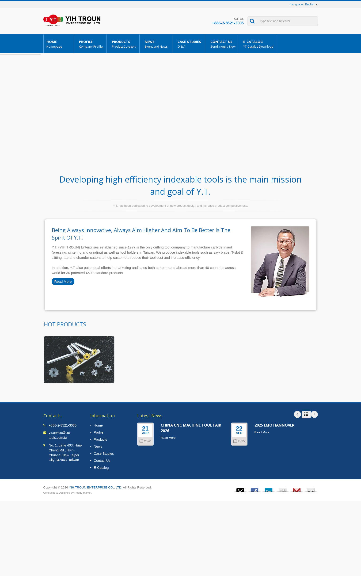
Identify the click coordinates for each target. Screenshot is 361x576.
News (157, 43)
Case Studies (190, 43)
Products (124, 43)
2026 (145, 441)
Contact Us (223, 43)
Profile (91, 43)
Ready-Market (82, 492)
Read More (63, 281)
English (309, 4)
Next (314, 414)
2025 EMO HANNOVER (274, 425)
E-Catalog (258, 43)
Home (59, 43)
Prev (297, 414)
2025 (239, 441)
